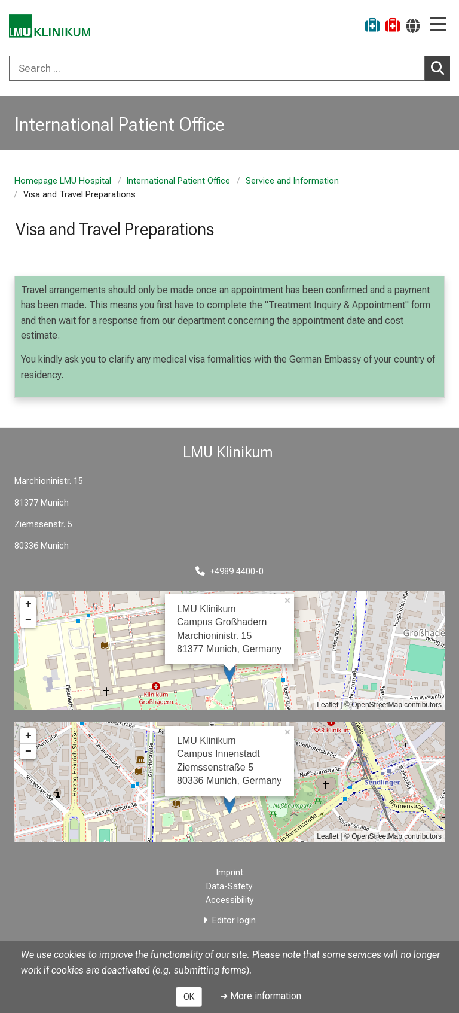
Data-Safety (229, 886)
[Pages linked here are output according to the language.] (413, 25)
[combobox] (229, 68)
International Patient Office (178, 181)
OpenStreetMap (376, 705)
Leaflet (327, 705)
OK (188, 997)
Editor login (234, 920)
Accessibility (230, 900)
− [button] (28, 620)
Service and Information (292, 181)
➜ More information (260, 996)
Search (440, 67)
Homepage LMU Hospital (62, 181)
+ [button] (28, 604)
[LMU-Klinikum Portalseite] (51, 26)
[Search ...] (217, 68)
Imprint (229, 873)
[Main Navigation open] (438, 25)
